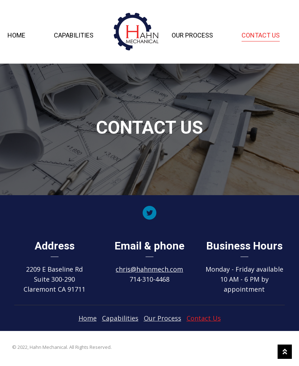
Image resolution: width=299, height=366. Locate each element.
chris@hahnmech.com (149, 269)
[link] (87, 318)
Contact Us (261, 35)
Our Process (192, 35)
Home (16, 35)
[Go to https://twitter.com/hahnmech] (149, 213)
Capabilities (73, 35)
